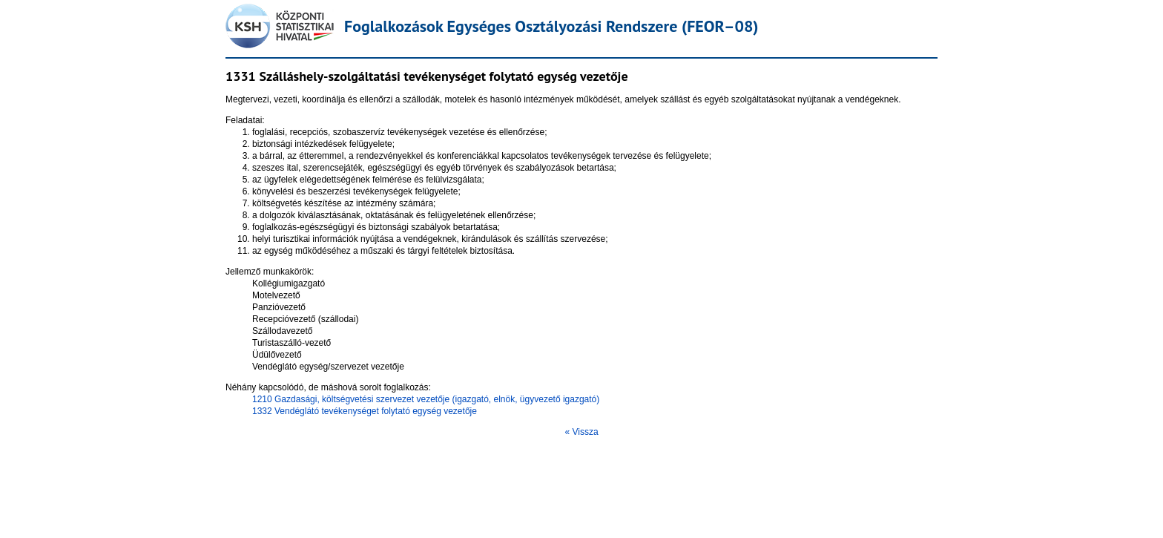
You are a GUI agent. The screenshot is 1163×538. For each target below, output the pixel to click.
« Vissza (581, 432)
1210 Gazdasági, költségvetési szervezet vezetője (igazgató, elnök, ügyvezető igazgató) (425, 399)
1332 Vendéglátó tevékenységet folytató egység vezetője (364, 411)
